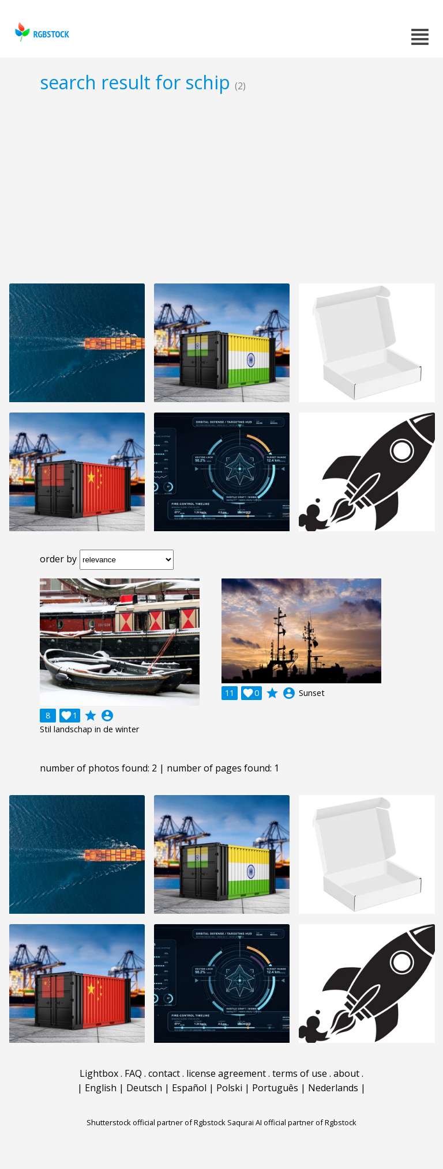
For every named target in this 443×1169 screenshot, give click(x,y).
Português (275, 1087)
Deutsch (144, 1087)
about (346, 1073)
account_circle (107, 715)
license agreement (226, 1073)
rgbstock (40, 32)
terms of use (299, 1073)
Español (189, 1087)
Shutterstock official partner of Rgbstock (156, 1122)
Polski (229, 1087)
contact (164, 1073)
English (101, 1087)
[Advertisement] (221, 187)
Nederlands (333, 1087)
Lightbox (99, 1073)
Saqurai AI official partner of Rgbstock (291, 1122)
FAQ (133, 1073)
